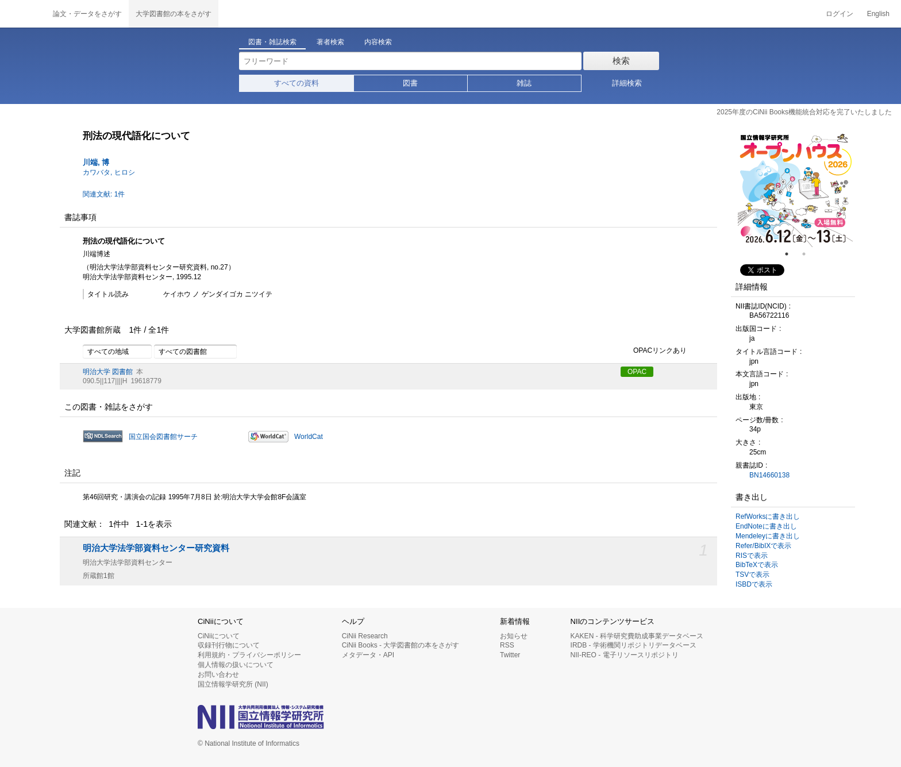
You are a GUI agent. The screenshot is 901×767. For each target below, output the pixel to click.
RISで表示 (752, 556)
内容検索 (378, 42)
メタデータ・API (368, 655)
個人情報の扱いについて (236, 665)
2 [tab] (808, 254)
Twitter (510, 655)
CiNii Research (365, 636)
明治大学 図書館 (108, 372)
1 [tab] (791, 254)
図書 (410, 83)
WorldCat (308, 437)
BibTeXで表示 (757, 565)
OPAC (636, 372)
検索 (621, 60)
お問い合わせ (218, 674)
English (878, 14)
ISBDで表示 (754, 584)
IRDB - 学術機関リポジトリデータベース (633, 645)
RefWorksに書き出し (768, 516)
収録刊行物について (229, 645)
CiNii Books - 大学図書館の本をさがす (401, 645)
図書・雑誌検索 (272, 42)
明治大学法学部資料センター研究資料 (156, 548)
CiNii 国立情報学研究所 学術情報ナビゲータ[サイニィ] (23, 14)
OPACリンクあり (654, 351)
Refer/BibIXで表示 (763, 546)
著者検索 (330, 42)
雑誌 (524, 83)
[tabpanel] (795, 189)
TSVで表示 (752, 575)
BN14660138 (769, 475)
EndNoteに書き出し (766, 526)
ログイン (839, 14)
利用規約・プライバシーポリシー (249, 655)
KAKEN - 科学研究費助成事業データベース (637, 636)
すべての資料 (296, 83)
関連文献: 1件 (104, 194)
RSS (507, 645)
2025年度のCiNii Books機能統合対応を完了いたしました (804, 112)
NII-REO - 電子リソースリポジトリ (625, 655)
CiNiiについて (219, 636)
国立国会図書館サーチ (163, 437)
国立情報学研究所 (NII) (233, 684)
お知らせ (513, 636)
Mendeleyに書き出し (768, 536)
